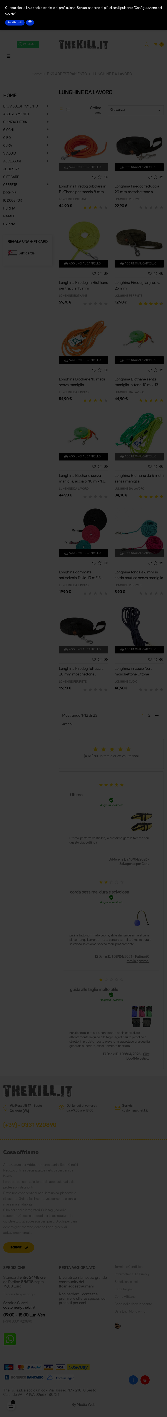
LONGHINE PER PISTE (128, 199)
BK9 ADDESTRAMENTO (20, 106)
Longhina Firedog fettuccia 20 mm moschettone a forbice (137, 190)
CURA (7, 145)
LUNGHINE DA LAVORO (74, 392)
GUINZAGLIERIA (15, 122)
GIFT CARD (11, 177)
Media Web (86, 1405)
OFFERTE (10, 185)
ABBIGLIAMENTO (16, 114)
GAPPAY (9, 224)
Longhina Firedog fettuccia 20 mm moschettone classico (81, 672)
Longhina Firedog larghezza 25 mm (137, 285)
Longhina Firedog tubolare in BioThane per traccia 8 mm (82, 189)
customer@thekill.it (135, 1110)
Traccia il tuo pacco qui (19, 1294)
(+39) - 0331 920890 (30, 1125)
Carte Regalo (124, 1289)
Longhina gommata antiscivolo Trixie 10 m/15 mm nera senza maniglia (80, 576)
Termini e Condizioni (129, 1267)
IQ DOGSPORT (13, 200)
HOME (10, 96)
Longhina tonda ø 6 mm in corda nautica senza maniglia (139, 575)
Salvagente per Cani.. (134, 864)
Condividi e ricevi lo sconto (133, 1304)
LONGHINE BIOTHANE (73, 199)
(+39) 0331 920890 (17, 1321)
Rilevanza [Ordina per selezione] (136, 110)
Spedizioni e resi (126, 1282)
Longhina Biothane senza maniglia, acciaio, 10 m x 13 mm (81, 479)
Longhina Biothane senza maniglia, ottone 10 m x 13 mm (136, 383)
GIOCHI (8, 130)
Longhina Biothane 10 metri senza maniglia (82, 382)
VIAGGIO (9, 153)
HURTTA (9, 208)
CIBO (7, 138)
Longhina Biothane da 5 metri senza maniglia (139, 478)
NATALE (9, 216)
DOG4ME (10, 192)
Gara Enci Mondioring (130, 1311)
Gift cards (26, 253)
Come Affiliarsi (125, 1296)
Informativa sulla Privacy (132, 1274)
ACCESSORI (12, 161)
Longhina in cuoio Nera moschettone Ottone (133, 671)
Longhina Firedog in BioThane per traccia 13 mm (83, 285)
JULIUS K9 (11, 169)
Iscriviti (16, 1247)
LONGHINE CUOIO (126, 681)
